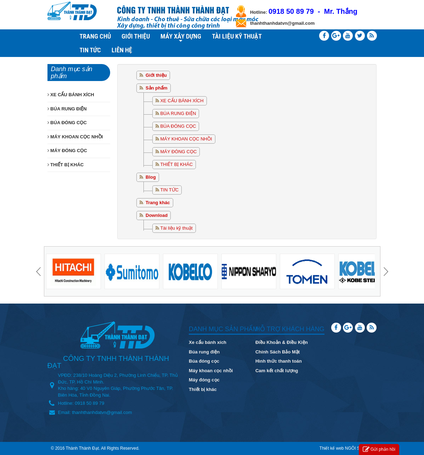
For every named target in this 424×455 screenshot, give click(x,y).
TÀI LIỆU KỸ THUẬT (237, 36)
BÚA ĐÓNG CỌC (178, 126)
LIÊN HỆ (122, 50)
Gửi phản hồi (379, 449)
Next (385, 271)
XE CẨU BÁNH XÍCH (181, 100)
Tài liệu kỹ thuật (176, 228)
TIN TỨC (90, 50)
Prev (39, 271)
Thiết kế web (332, 448)
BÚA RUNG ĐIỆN (178, 113)
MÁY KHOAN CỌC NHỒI (186, 139)
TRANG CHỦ (95, 36)
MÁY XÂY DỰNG (180, 37)
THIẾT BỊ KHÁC (176, 164)
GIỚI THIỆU (135, 36)
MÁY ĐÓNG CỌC (178, 151)
